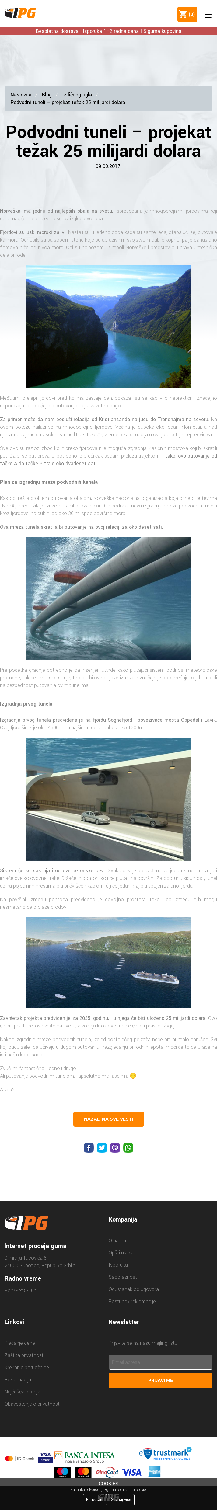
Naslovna (21, 94)
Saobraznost (123, 1277)
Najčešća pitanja (22, 1391)
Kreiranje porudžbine (27, 1367)
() (190, 14)
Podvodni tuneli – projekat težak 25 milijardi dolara (68, 102)
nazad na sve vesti (108, 1119)
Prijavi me (160, 1380)
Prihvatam (94, 1499)
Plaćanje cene (20, 1343)
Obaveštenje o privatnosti (33, 1403)
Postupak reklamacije (132, 1301)
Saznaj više (121, 1499)
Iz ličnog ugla (77, 94)
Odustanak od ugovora (134, 1289)
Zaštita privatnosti (24, 1355)
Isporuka (118, 1264)
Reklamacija (18, 1379)
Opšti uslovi (121, 1252)
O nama (117, 1240)
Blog (47, 94)
